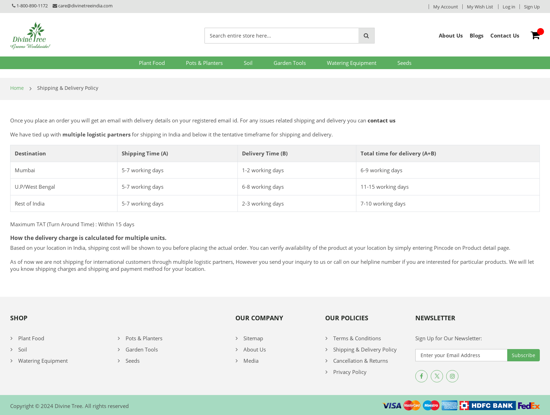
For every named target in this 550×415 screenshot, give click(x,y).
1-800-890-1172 (32, 5)
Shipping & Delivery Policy (365, 349)
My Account (445, 7)
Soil (248, 62)
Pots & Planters (204, 62)
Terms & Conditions (357, 338)
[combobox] (281, 35)
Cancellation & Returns (360, 360)
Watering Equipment (351, 62)
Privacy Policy (350, 371)
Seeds (404, 62)
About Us (254, 349)
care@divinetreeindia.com (85, 5)
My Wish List (480, 7)
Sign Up (532, 7)
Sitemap (253, 338)
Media (251, 360)
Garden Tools (290, 62)
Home (17, 88)
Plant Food (152, 62)
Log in (509, 7)
